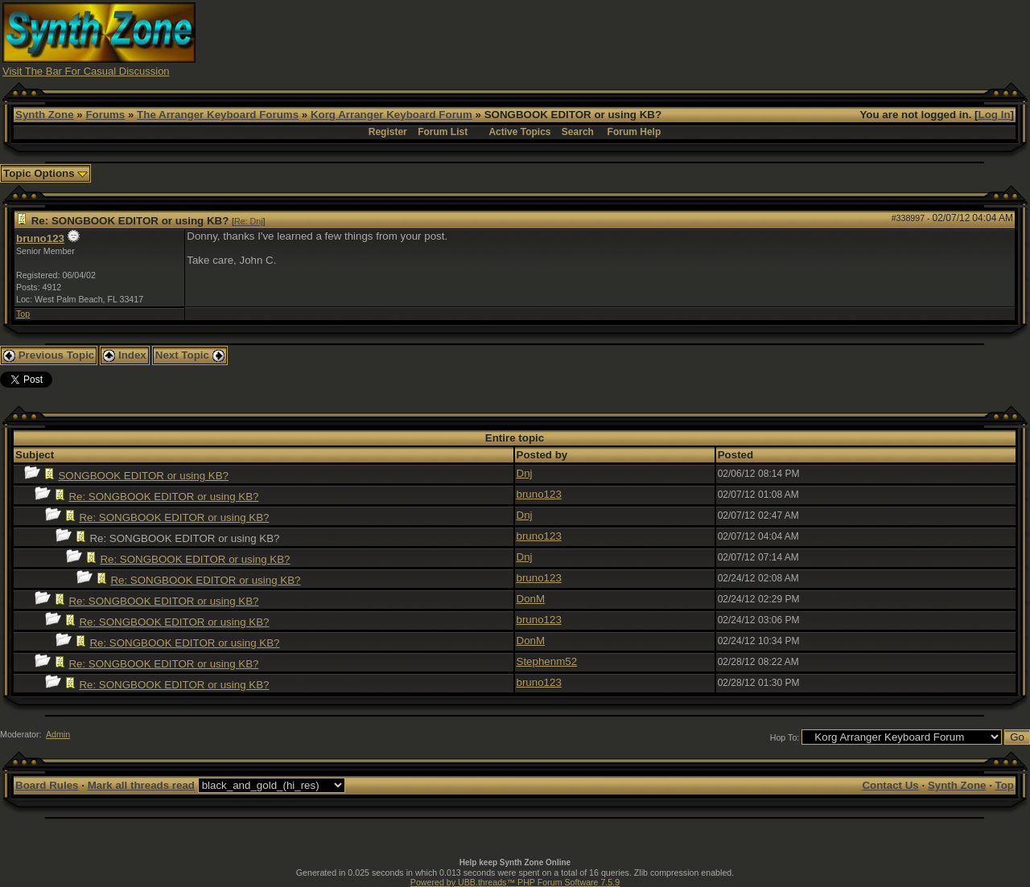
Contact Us (890, 785)
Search (578, 132)
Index (124, 355)
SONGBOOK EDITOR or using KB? (143, 476)
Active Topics (519, 132)
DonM (531, 599)
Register (388, 132)
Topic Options (45, 173)
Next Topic (190, 355)
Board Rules (47, 785)
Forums (105, 115)
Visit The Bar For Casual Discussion (86, 71)
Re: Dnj (248, 221)
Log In (994, 115)
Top (23, 313)
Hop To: (785, 737)
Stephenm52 (547, 661)
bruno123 (40, 238)
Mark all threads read (141, 785)
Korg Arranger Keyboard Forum (391, 115)
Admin (58, 734)
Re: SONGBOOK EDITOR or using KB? (163, 497)
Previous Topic (48, 355)
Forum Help (634, 132)
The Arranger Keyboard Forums (218, 115)
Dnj (525, 473)
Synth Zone (44, 115)
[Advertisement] (735, 38)
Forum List (443, 132)
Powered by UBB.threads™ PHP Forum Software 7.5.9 (515, 882)
